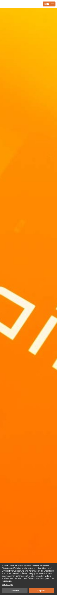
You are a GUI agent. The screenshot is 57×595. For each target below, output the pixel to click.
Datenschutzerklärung (37, 578)
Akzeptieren (41, 590)
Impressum (6, 580)
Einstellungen (7, 584)
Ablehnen (15, 590)
